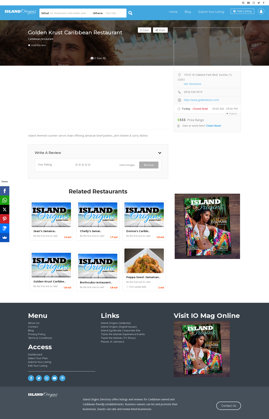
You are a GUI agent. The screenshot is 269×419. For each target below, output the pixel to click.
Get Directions (192, 84)
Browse (149, 164)
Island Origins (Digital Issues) (119, 326)
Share (160, 30)
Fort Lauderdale (137, 286)
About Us (33, 323)
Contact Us (228, 405)
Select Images (127, 165)
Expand (231, 113)
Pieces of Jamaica (112, 341)
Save (144, 30)
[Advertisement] (207, 163)
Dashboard (35, 354)
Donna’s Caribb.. (138, 231)
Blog (188, 12)
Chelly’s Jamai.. (90, 231)
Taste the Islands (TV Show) (118, 338)
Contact (33, 326)
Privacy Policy (36, 334)
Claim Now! (213, 125)
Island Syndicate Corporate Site (120, 330)
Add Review (37, 45)
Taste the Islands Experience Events (123, 334)
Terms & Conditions (40, 338)
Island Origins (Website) (116, 323)
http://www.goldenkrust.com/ (201, 100)
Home (173, 12)
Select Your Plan (38, 358)
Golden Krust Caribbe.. (49, 281)
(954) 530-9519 (193, 92)
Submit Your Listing (211, 12)
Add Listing (242, 11)
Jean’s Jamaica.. (44, 231)
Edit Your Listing (37, 365)
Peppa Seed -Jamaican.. (143, 277)
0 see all (98, 58)
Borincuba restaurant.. (96, 282)
